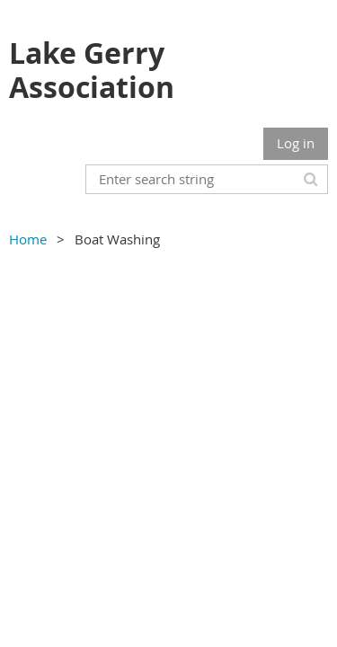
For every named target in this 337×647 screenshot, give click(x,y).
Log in (296, 143)
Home (28, 239)
